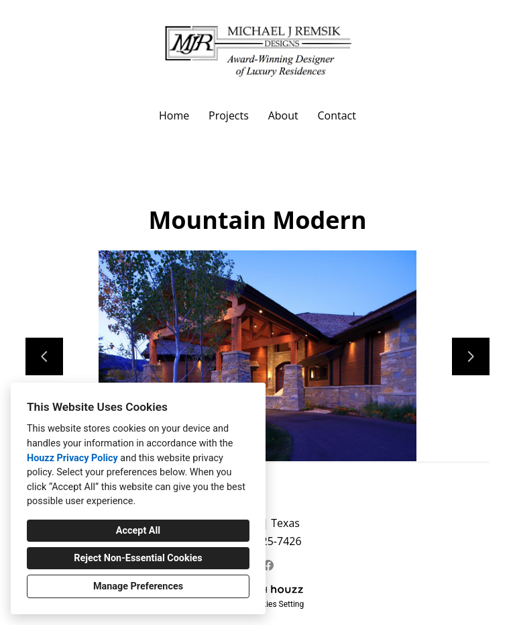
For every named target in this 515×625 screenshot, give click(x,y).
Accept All (138, 530)
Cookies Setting (276, 604)
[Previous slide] (44, 356)
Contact (336, 115)
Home (174, 115)
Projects (229, 115)
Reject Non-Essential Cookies (138, 558)
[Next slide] (471, 356)
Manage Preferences (138, 586)
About (283, 115)
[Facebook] (268, 565)
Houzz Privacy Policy (72, 458)
